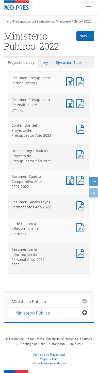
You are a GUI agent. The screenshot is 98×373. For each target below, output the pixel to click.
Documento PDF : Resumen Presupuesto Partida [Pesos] (81, 81)
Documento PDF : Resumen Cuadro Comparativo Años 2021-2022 (81, 179)
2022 (87, 21)
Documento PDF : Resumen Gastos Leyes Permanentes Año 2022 (81, 205)
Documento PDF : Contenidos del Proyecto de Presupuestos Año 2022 (81, 128)
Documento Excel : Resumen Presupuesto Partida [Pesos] (71, 81)
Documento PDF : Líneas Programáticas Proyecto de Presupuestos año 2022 (81, 154)
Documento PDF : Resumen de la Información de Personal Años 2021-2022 (81, 252)
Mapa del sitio (49, 359)
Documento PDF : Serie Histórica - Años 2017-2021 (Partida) (81, 227)
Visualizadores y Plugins (50, 363)
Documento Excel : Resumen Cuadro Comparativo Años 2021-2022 (71, 179)
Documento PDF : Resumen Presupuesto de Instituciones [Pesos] (81, 103)
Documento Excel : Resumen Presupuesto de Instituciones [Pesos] (71, 103)
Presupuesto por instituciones (34, 21)
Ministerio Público (69, 21)
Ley (45, 62)
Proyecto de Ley (21, 62)
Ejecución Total (69, 62)
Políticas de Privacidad (49, 354)
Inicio (7, 21)
